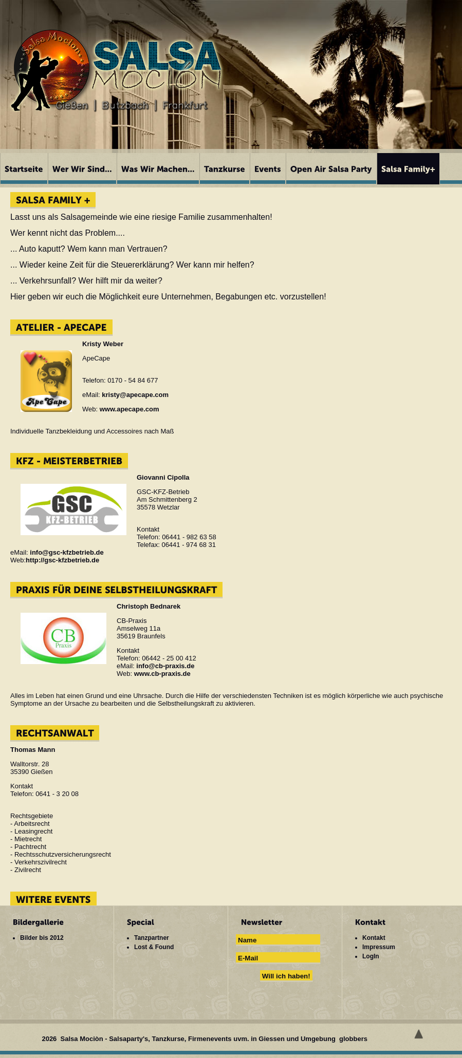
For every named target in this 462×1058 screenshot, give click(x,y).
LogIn (370, 956)
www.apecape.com (129, 409)
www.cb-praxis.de (162, 673)
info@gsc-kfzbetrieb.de (66, 552)
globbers (354, 1039)
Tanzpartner (151, 937)
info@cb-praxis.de (165, 666)
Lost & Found (154, 947)
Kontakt (373, 937)
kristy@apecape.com (135, 395)
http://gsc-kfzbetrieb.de (62, 560)
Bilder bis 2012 (42, 937)
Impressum (378, 947)
